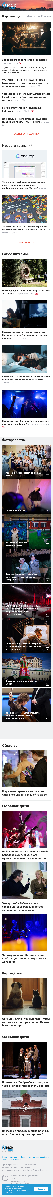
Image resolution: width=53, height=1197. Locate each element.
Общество (9, 745)
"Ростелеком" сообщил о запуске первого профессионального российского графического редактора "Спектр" (23, 185)
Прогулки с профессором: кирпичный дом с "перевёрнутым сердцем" (25, 1132)
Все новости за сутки (26, 133)
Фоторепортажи (15, 439)
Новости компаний (17, 145)
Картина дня (12, 16)
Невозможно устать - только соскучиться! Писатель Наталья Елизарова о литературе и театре (24, 335)
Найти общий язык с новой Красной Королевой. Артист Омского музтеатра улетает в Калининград (25, 855)
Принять (41, 1189)
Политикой (8, 1192)
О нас (4, 1157)
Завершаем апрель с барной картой (25, 60)
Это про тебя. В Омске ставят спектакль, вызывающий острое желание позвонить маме (22, 906)
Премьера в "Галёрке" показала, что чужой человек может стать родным (25, 1084)
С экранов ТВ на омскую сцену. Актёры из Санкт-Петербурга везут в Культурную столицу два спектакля (26, 96)
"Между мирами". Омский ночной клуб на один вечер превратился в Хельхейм (24, 958)
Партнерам (13, 1157)
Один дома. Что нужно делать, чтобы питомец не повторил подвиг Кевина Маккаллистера (26, 1022)
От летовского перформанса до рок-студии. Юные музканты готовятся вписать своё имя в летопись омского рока (25, 83)
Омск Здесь (9, 5)
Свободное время (15, 806)
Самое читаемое (15, 254)
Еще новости (26, 242)
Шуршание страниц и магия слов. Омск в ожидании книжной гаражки (25, 792)
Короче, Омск (12, 973)
